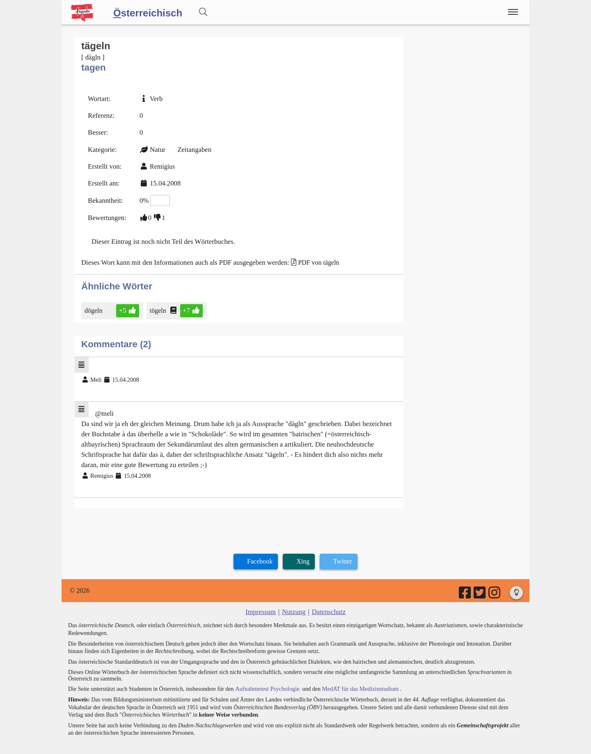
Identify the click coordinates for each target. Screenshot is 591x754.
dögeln (94, 303)
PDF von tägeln (309, 256)
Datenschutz (328, 599)
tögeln (157, 303)
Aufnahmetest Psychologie (265, 677)
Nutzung (293, 599)
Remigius (160, 163)
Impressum (261, 599)
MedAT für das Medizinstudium (356, 677)
